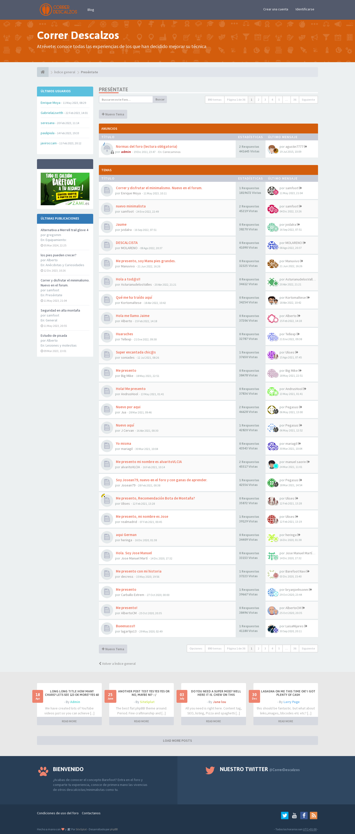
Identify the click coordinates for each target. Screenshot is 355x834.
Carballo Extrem (132, 595)
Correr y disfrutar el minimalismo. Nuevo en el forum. (158, 187)
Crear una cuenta (275, 9)
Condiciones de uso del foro (58, 813)
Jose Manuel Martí (134, 558)
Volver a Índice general (117, 663)
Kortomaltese (131, 302)
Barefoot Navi (295, 571)
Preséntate (54, 295)
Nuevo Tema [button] (113, 114)
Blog (91, 9)
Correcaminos (171, 152)
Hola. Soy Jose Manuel (133, 553)
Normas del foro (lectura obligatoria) (146, 146)
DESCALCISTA (126, 242)
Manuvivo (128, 266)
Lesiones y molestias (61, 345)
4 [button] (272, 99)
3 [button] (265, 99)
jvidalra (126, 229)
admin (126, 151)
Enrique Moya (131, 193)
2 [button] (258, 99)
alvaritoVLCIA (130, 467)
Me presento (125, 370)
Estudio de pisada (54, 335)
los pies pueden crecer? (58, 255)
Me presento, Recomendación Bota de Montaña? (155, 498)
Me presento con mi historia (138, 571)
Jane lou (219, 702)
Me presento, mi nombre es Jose (141, 516)
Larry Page (292, 702)
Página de (236, 99)
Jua (123, 412)
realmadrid (129, 521)
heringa (126, 540)
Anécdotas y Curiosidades (65, 265)
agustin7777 (294, 146)
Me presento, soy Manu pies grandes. (145, 261)
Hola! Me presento (130, 388)
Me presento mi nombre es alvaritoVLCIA (148, 461)
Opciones (196, 648)
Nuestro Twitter (260, 769)
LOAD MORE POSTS (177, 740)
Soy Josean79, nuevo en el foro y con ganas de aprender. (161, 480)
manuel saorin (295, 462)
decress (127, 576)
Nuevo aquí (124, 425)
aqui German (126, 534)
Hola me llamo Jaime (132, 315)
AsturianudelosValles (136, 284)
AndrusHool (129, 394)
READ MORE (69, 721)
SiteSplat (147, 702)
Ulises (289, 352)
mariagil (127, 448)
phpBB (114, 829)
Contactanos (91, 813)
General (51, 320)
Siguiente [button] (308, 99)
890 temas (215, 99)
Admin (75, 702)
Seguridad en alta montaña (60, 310)
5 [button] (279, 99)
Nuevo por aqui (128, 407)
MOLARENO (129, 248)
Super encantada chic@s (135, 352)
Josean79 (128, 485)
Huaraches (124, 334)
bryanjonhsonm (296, 589)
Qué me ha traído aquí (133, 297)
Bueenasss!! (125, 626)
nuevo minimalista (130, 206)
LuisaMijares (294, 626)
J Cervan (127, 430)
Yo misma (123, 443)
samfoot (291, 188)
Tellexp (126, 339)
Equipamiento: (56, 240)
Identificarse (305, 9)
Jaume (120, 224)
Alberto (126, 321)
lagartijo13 (129, 631)
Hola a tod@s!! (127, 279)
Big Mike (127, 375)
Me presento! (126, 607)
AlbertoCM (129, 613)
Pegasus (291, 407)
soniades (128, 357)
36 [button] (294, 99)
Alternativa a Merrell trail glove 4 (64, 230)
